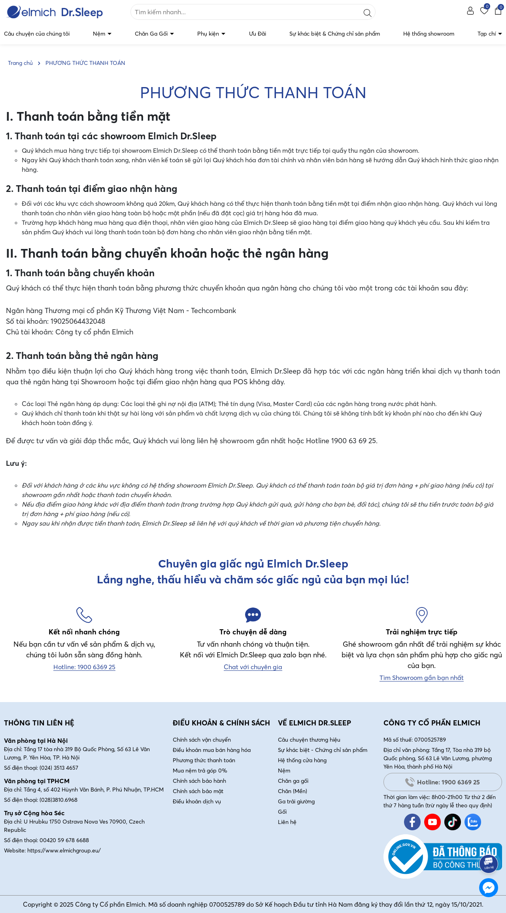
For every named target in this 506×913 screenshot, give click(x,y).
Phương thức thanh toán (204, 760)
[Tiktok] (452, 822)
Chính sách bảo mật (198, 791)
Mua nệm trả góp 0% (200, 770)
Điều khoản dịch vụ (197, 801)
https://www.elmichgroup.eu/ (64, 850)
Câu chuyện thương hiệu (309, 739)
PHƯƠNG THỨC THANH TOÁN (253, 92)
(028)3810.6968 (58, 799)
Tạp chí (487, 33)
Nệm (100, 33)
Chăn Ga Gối (152, 33)
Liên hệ (287, 822)
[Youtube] (432, 822)
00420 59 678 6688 (64, 840)
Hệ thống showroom (428, 33)
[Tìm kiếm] (368, 12)
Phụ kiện (209, 33)
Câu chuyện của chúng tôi (37, 33)
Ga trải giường (296, 801)
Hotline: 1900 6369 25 (442, 782)
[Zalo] (472, 822)
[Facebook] (412, 822)
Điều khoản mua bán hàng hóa (212, 750)
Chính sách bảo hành (199, 780)
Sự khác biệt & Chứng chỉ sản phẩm (334, 33)
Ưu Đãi (257, 33)
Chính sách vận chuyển (202, 739)
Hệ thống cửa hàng (302, 760)
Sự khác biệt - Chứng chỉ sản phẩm (322, 750)
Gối (282, 811)
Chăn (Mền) (292, 791)
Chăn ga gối (293, 780)
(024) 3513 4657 (59, 767)
